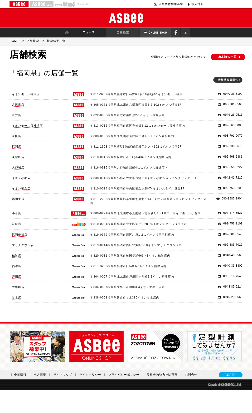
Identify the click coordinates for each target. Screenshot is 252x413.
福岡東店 (18, 199)
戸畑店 (16, 276)
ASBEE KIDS (65, 4)
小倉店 (16, 213)
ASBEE (19, 4)
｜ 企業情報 (22, 374)
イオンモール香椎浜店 (27, 125)
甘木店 (16, 297)
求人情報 (197, 4)
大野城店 (18, 167)
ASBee (126, 18)
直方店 (16, 115)
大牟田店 (18, 287)
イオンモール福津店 (26, 94)
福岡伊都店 (19, 234)
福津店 (16, 266)
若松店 (16, 136)
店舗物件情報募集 (171, 4)
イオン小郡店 (21, 178)
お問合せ (195, 374)
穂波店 (16, 255)
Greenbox (84, 4)
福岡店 (16, 146)
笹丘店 (16, 224)
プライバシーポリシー (127, 374)
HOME (14, 41)
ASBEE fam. (41, 4)
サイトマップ (66, 374)
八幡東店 (18, 104)
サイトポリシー (93, 374)
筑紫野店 (18, 157)
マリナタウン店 (23, 245)
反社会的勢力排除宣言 (166, 374)
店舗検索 (33, 41)
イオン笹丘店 (21, 188)
